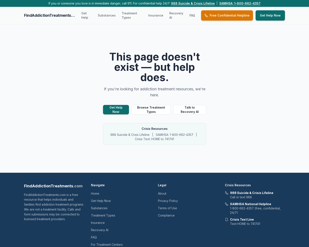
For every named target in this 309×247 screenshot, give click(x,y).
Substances (107, 15)
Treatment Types (129, 15)
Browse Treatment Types (151, 110)
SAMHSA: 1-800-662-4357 (240, 3)
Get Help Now (270, 15)
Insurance (155, 15)
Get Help (84, 15)
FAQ (192, 15)
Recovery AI (176, 15)
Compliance (166, 215)
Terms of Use (167, 208)
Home (95, 193)
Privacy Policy (168, 201)
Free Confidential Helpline (227, 15)
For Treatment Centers (107, 244)
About (162, 193)
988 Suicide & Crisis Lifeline (193, 3)
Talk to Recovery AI (190, 110)
